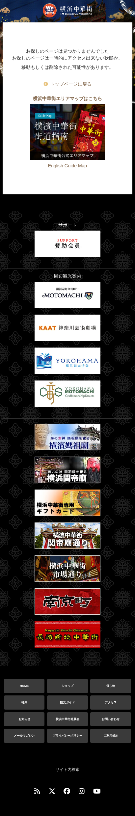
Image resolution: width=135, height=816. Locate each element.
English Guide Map (67, 165)
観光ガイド (67, 702)
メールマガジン (24, 735)
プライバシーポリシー (67, 735)
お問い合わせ (111, 719)
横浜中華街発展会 (67, 719)
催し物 (110, 686)
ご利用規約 (110, 735)
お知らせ (24, 719)
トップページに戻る (71, 84)
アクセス (111, 702)
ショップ (67, 686)
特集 (24, 702)
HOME (24, 686)
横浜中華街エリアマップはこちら (67, 98)
